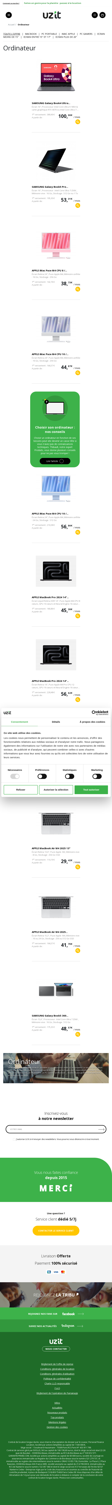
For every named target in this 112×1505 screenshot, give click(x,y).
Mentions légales (57, 1422)
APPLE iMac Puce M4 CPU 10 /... (50, 354)
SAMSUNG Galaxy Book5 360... (50, 1015)
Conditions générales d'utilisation (57, 1373)
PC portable (49, 33)
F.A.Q (57, 1388)
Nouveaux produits (57, 1412)
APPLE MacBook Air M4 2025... (50, 931)
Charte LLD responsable (57, 1383)
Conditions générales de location (57, 1368)
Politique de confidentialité (57, 1378)
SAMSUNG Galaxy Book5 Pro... (50, 186)
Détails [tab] (56, 721)
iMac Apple (68, 33)
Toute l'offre (11, 33)
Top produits (57, 1417)
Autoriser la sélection (56, 789)
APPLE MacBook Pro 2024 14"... (50, 597)
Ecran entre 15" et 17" (37, 36)
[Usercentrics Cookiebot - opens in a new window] (94, 712)
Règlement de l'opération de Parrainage (57, 1393)
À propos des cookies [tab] (92, 721)
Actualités (57, 1407)
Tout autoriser (91, 789)
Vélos (57, 1402)
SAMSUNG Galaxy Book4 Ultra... (51, 103)
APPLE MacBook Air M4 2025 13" (51, 848)
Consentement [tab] (19, 721)
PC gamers (86, 33)
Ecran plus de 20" (66, 36)
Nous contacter (56, 1348)
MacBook (31, 33)
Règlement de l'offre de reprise (57, 1364)
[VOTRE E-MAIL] (56, 1129)
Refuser (20, 789)
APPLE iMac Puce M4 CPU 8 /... (49, 270)
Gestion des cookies (57, 1427)
